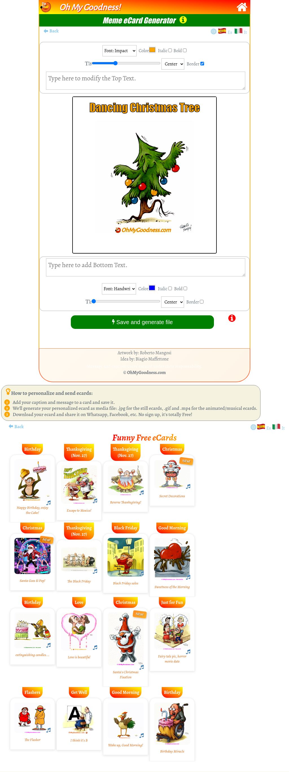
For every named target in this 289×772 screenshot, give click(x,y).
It (245, 32)
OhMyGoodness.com (146, 372)
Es (231, 32)
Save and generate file (142, 322)
